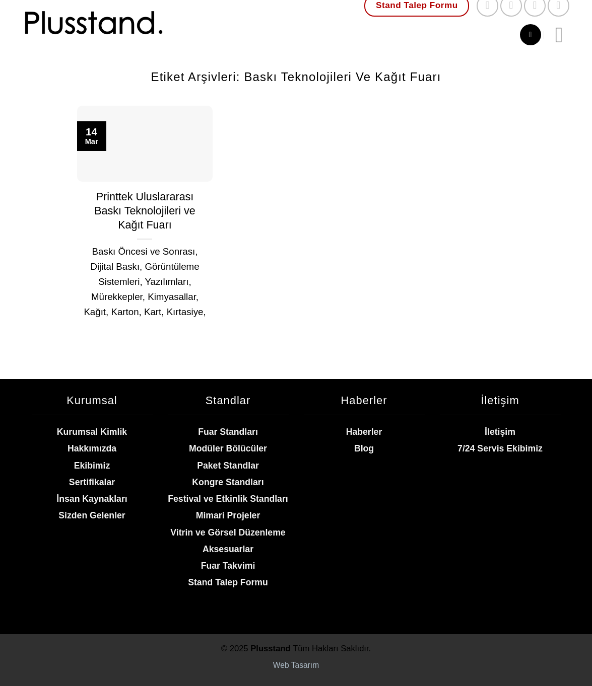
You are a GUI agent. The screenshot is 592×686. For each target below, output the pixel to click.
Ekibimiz (92, 466)
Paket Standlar (228, 466)
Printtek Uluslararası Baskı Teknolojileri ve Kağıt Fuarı (144, 211)
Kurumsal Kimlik (92, 432)
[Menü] (566, 35)
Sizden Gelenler (91, 515)
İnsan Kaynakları (91, 499)
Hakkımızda (92, 448)
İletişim (500, 432)
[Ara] (530, 34)
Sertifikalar (92, 482)
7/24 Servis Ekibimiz (500, 448)
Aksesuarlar (228, 549)
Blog (364, 448)
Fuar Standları (228, 432)
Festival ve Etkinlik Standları (228, 499)
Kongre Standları (228, 482)
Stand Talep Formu (228, 582)
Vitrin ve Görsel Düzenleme (227, 532)
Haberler (364, 432)
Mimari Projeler (228, 515)
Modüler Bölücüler (228, 448)
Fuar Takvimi (228, 566)
